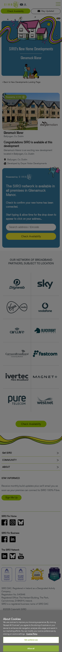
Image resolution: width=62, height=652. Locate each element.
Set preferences (31, 642)
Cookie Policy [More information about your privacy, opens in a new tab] (31, 636)
